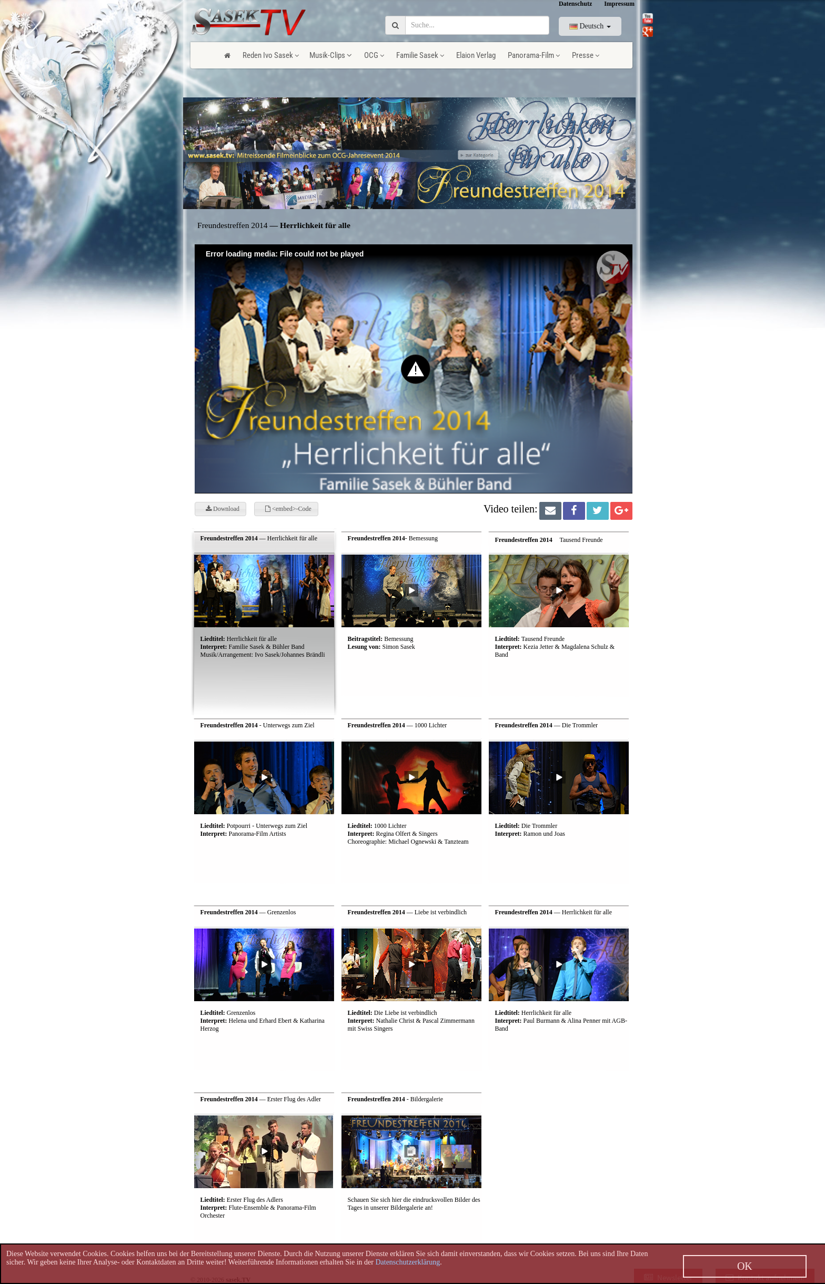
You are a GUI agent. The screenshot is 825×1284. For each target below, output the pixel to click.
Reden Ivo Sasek (271, 55)
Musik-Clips (330, 55)
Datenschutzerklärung (407, 1262)
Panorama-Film (534, 55)
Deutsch (590, 26)
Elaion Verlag (476, 55)
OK (744, 1266)
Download (222, 508)
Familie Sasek (420, 55)
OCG (374, 55)
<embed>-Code (288, 508)
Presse (585, 55)
